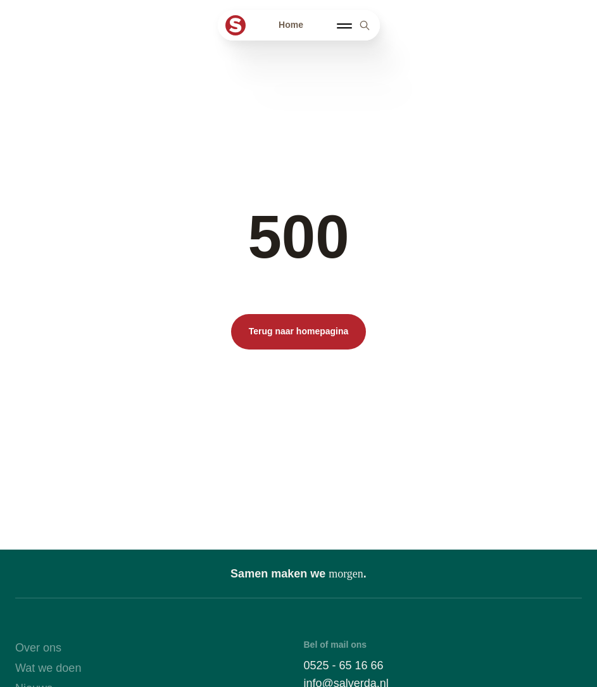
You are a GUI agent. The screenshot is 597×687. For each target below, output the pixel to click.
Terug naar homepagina (299, 331)
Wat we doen (48, 668)
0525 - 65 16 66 (344, 665)
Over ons (38, 647)
